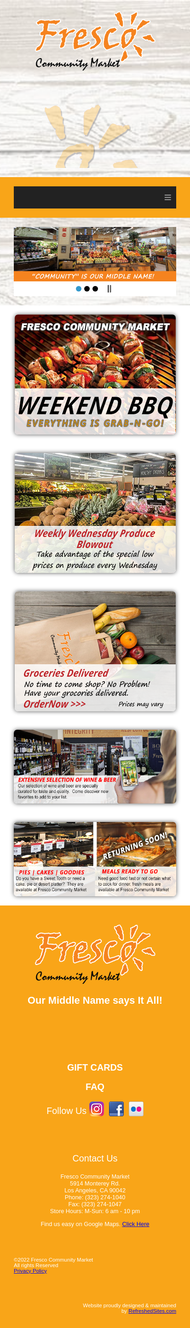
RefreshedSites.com (152, 1311)
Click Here (136, 1224)
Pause (109, 289)
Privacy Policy (30, 1271)
